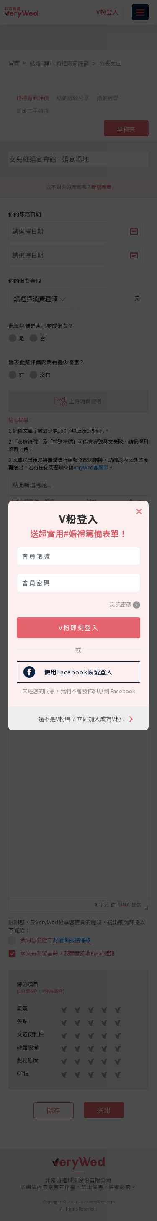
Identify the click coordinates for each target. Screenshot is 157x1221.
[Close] (139, 508)
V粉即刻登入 (79, 627)
